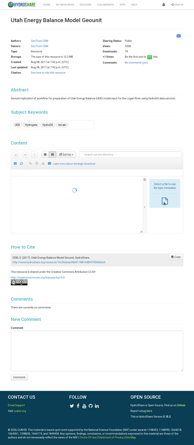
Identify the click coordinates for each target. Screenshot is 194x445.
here (149, 410)
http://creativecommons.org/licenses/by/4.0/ (38, 277)
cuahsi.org (20, 410)
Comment (17, 327)
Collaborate (105, 4)
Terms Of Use (88, 437)
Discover (86, 4)
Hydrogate (31, 124)
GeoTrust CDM (39, 40)
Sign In (177, 4)
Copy (176, 256)
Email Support (16, 405)
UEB (17, 124)
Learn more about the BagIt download (74, 163)
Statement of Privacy (111, 437)
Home (46, 4)
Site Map (130, 437)
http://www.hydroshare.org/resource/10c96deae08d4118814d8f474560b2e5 (59, 262)
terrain (62, 124)
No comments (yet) (136, 62)
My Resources (65, 4)
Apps (122, 4)
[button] (163, 4)
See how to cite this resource (48, 72)
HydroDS (48, 124)
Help (134, 4)
